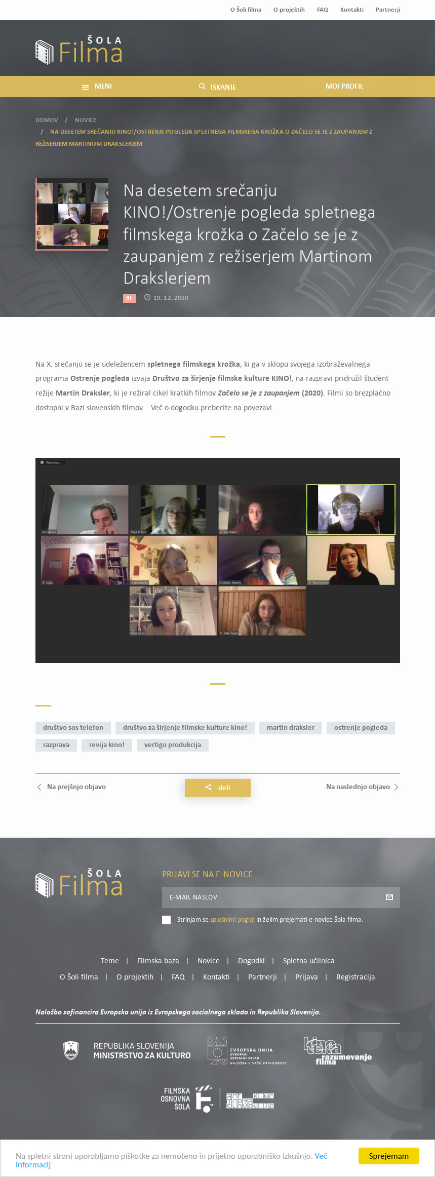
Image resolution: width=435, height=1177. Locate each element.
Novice (86, 115)
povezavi (258, 408)
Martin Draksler (290, 728)
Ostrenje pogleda (360, 728)
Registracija (383, 55)
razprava (56, 745)
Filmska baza (158, 961)
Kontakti (352, 10)
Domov (47, 115)
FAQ (322, 10)
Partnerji (388, 10)
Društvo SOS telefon (73, 728)
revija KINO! (107, 745)
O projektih (289, 10)
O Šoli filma (245, 10)
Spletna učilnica (309, 961)
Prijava (336, 55)
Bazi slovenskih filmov (107, 408)
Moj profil (347, 42)
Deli (217, 788)
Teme (110, 961)
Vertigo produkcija (172, 745)
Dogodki (251, 961)
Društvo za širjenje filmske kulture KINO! (185, 728)
